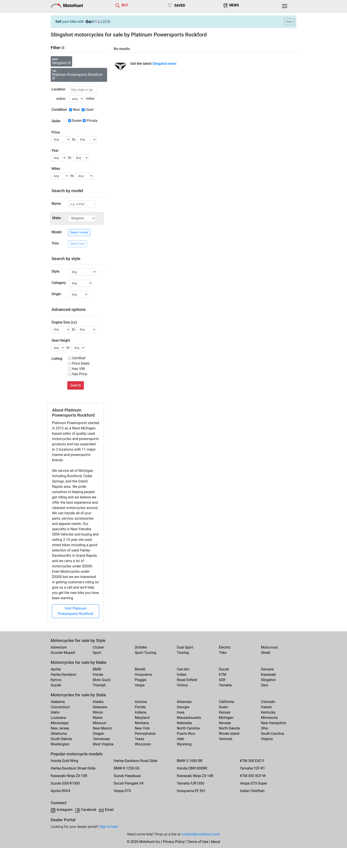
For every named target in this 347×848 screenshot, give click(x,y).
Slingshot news (164, 63)
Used (89, 109)
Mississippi (60, 723)
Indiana (140, 712)
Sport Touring (145, 653)
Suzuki (56, 685)
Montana (142, 723)
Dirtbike (141, 647)
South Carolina (272, 733)
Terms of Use (197, 842)
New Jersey (60, 728)
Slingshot (268, 680)
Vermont (225, 739)
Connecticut (60, 707)
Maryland (142, 718)
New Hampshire (273, 723)
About (215, 842)
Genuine (267, 669)
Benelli (140, 669)
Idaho (55, 712)
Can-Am (183, 669)
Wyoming (184, 744)
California (226, 702)
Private (92, 121)
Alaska (98, 702)
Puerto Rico (186, 733)
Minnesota (269, 718)
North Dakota (229, 728)
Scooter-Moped (63, 653)
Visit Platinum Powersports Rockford (75, 611)
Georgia (183, 707)
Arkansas (184, 702)
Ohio (264, 728)
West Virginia (103, 744)
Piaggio (141, 680)
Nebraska (184, 723)
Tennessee (101, 739)
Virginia (267, 739)
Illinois (98, 712)
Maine (97, 718)
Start (289, 21)
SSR (222, 680)
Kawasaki (268, 674)
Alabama (58, 702)
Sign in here (109, 827)
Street (265, 653)
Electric (225, 647)
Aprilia (56, 669)
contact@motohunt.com (200, 834)
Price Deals (81, 363)
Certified (78, 358)
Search (75, 385)
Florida (140, 707)
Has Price (79, 374)
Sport (97, 653)
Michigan (226, 718)
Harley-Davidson (63, 674)
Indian (182, 674)
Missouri (99, 723)
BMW (97, 669)
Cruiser (98, 647)
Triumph (99, 685)
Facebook (88, 810)
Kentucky (268, 712)
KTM (222, 674)
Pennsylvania (145, 733)
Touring (183, 653)
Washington (60, 744)
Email (109, 810)
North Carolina (188, 728)
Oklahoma (59, 733)
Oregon (98, 733)
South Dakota (61, 739)
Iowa (180, 712)
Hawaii (266, 707)
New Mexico (102, 728)
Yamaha (225, 685)
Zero (264, 685)
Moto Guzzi (102, 680)
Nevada (225, 723)
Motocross (269, 647)
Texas (139, 739)
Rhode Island (229, 733)
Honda (98, 674)
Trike (223, 653)
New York (142, 728)
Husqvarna (143, 674)
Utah (180, 739)
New (76, 109)
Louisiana (58, 718)
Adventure (59, 647)
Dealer (77, 121)
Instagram (65, 810)
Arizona (141, 702)
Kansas (225, 712)
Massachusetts (189, 718)
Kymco (56, 680)
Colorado (268, 702)
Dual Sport (185, 647)
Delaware (100, 707)
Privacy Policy (174, 842)
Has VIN (78, 369)
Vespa (140, 685)
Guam (223, 707)
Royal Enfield (187, 680)
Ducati (224, 669)
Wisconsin (143, 744)
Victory (182, 685)
